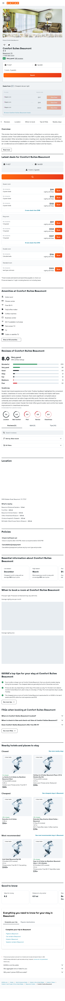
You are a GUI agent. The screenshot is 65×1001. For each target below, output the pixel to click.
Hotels (11, 962)
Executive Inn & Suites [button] (9, 799)
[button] (3, 3)
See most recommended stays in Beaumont (49, 815)
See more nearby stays (56, 731)
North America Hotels (21, 962)
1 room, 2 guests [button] (10, 70)
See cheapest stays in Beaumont (52, 773)
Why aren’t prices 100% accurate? (33, 952)
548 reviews (19, 58)
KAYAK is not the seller (33, 945)
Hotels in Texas (50, 962)
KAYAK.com (5, 962)
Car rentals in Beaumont (13, 916)
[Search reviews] (34, 445)
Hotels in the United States (37, 962)
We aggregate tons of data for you (33, 948)
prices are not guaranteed (41, 939)
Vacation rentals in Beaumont (15, 922)
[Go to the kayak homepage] (13, 3)
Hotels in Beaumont (12, 919)
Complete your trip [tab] (11, 902)
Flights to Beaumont (12, 913)
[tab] (12, 438)
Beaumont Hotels (30, 964)
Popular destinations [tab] (28, 902)
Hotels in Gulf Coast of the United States (12, 964)
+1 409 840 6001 (8, 56)
